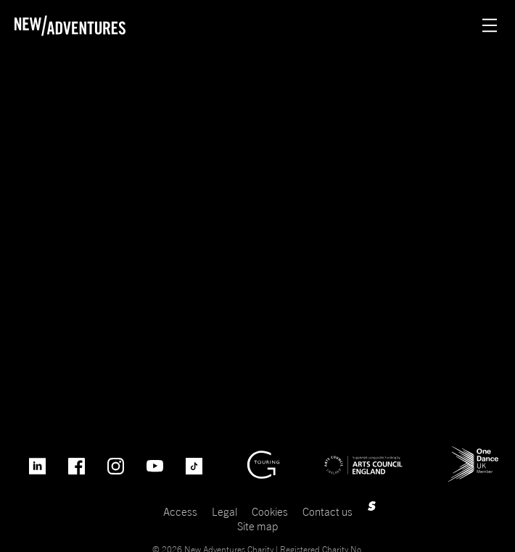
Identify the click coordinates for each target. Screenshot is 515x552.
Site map (257, 525)
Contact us (327, 511)
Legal (224, 511)
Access (180, 511)
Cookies (270, 511)
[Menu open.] (489, 25)
